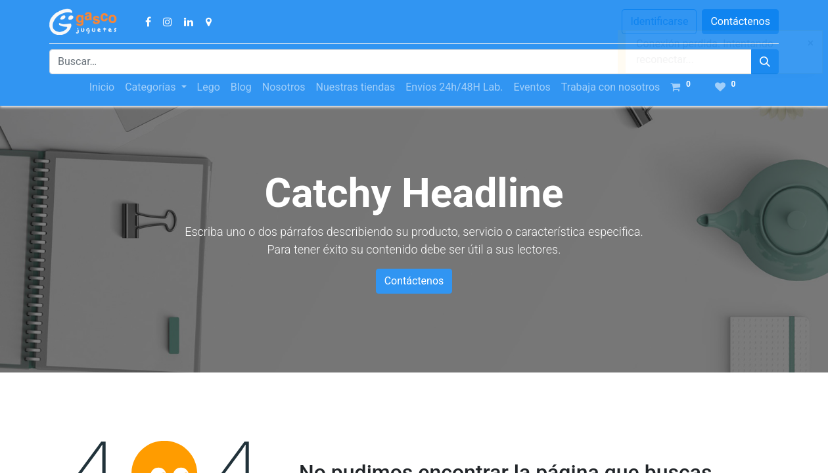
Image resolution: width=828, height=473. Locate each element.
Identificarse (659, 21)
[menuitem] (102, 87)
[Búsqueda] (765, 61)
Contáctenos (740, 21)
